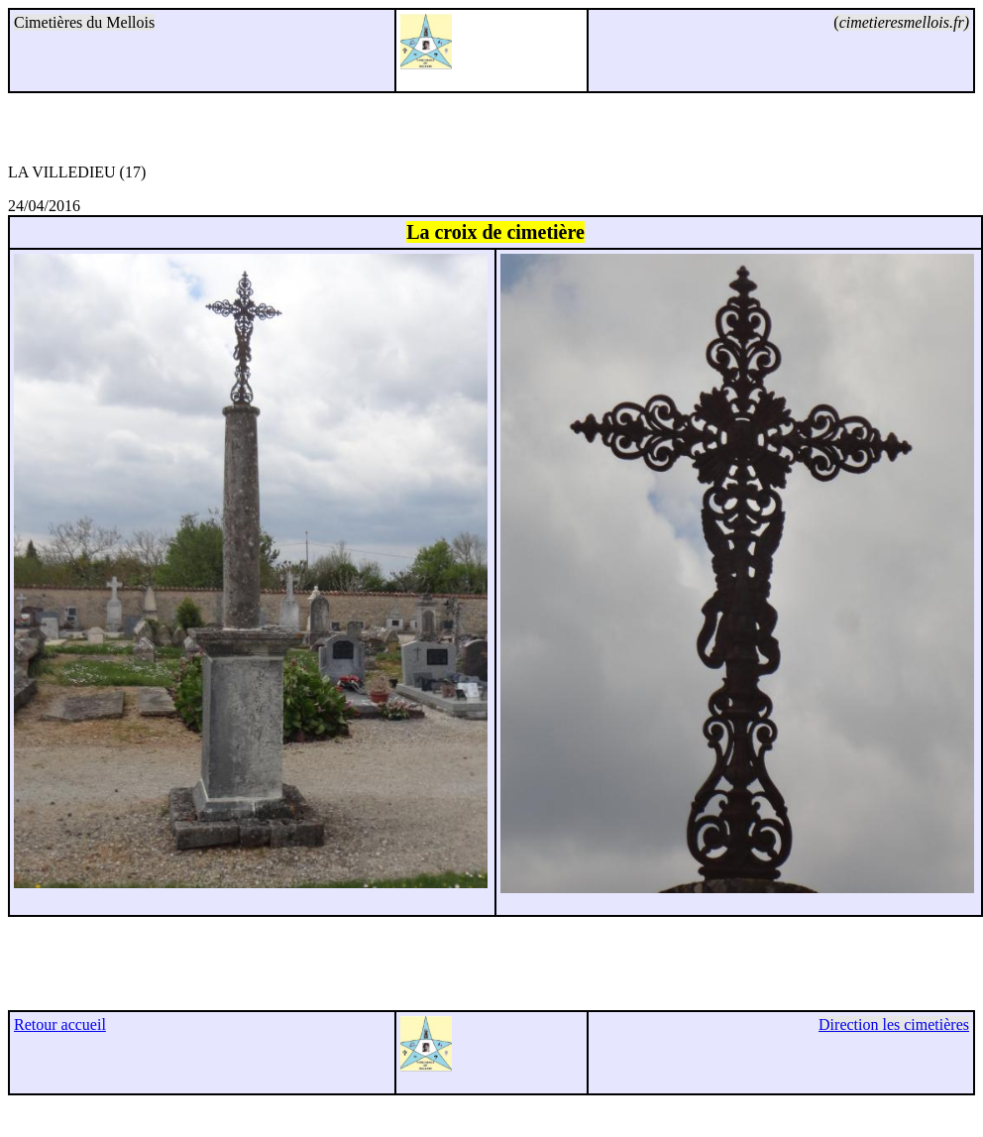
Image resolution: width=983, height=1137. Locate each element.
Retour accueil (60, 1024)
